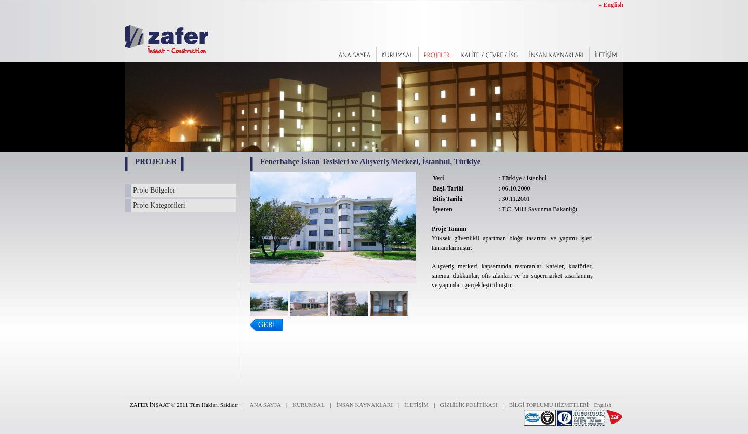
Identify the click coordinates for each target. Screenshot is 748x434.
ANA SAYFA (265, 405)
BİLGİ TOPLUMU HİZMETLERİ (549, 405)
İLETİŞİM (416, 405)
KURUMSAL (308, 405)
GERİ (266, 325)
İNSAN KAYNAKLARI (364, 405)
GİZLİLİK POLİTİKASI (468, 405)
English (602, 405)
